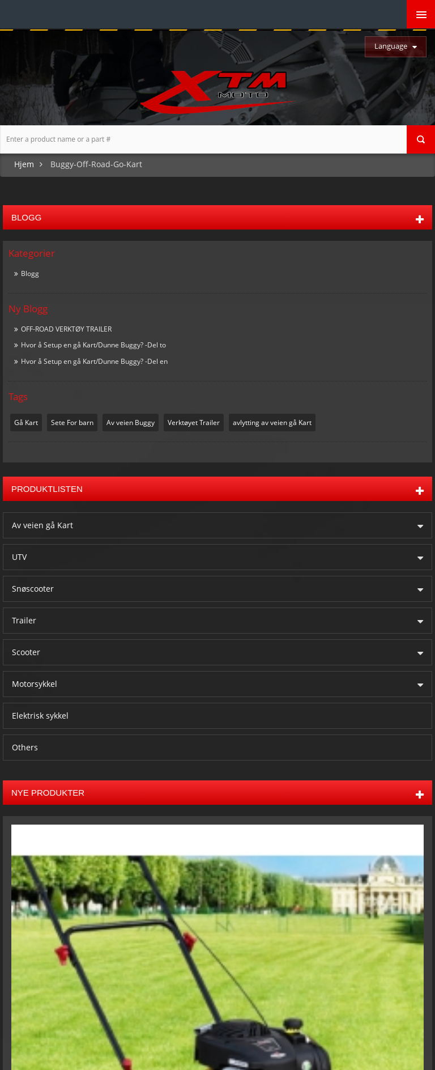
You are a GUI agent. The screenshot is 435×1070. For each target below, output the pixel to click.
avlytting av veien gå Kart (272, 422)
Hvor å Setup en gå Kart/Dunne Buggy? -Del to (93, 345)
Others (25, 746)
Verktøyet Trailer (194, 422)
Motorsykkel (34, 683)
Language (390, 46)
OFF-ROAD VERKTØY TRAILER (66, 329)
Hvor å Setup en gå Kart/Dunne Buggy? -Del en (94, 361)
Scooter (26, 651)
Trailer (24, 619)
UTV (19, 556)
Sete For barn (72, 422)
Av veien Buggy (130, 422)
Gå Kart (26, 422)
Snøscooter (33, 588)
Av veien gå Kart (42, 524)
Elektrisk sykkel (40, 715)
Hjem (24, 164)
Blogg (30, 273)
